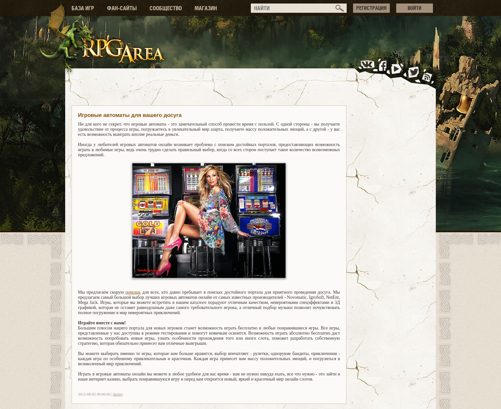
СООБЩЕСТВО (166, 8)
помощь (133, 292)
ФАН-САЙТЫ (122, 8)
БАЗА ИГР (83, 8)
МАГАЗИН (206, 8)
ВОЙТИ (414, 8)
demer (118, 394)
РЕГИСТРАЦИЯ (371, 8)
